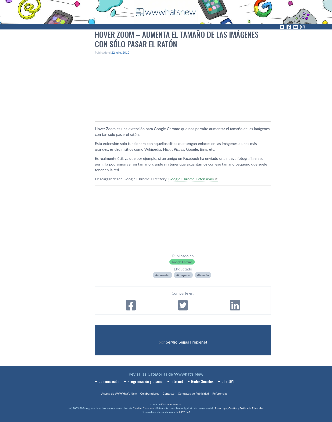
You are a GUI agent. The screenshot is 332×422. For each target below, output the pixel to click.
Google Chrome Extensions (191, 179)
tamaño (204, 275)
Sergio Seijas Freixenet (186, 341)
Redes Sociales (202, 381)
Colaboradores (149, 393)
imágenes (184, 275)
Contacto (168, 393)
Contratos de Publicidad (193, 393)
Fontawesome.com (171, 404)
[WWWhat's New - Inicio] (166, 12)
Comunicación (108, 381)
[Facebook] (288, 26)
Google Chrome (182, 262)
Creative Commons (143, 408)
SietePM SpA (183, 412)
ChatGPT (228, 381)
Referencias (219, 393)
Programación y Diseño (145, 381)
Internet (176, 381)
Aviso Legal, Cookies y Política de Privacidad (239, 408)
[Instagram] (302, 26)
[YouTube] (295, 26)
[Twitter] (282, 26)
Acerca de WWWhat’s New (119, 393)
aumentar (163, 275)
